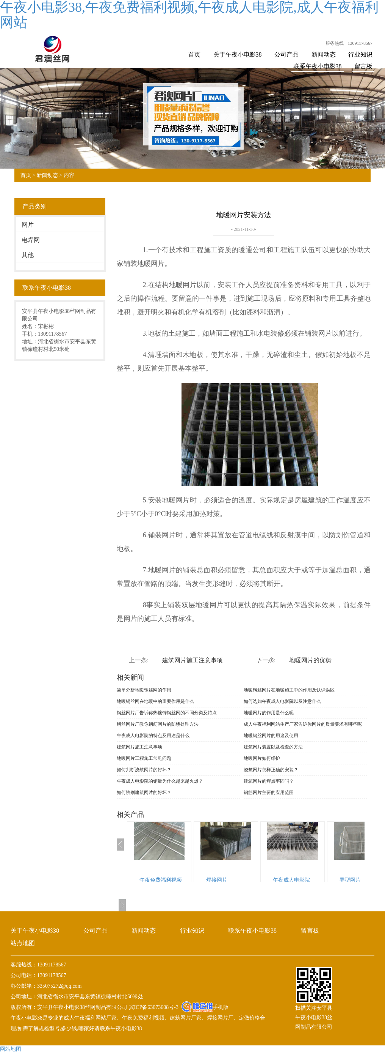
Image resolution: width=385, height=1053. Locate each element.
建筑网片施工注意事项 (192, 660)
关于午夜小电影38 (237, 54)
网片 (28, 224)
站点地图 (23, 943)
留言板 (363, 66)
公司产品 (286, 54)
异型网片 (350, 880)
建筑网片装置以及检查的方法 (273, 747)
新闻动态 (323, 54)
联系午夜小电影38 (317, 66)
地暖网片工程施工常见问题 (144, 758)
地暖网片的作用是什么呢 (269, 712)
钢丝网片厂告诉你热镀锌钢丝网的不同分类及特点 (167, 712)
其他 (28, 255)
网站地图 (10, 1049)
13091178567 (359, 43)
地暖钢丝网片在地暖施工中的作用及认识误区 (289, 690)
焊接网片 (216, 880)
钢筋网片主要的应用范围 (269, 792)
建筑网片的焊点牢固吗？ (269, 781)
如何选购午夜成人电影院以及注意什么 (282, 701)
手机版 (220, 1007)
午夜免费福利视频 (160, 880)
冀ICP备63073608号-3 (152, 1007)
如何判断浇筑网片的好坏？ (144, 769)
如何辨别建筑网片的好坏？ (144, 792)
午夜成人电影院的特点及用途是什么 (153, 735)
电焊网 (31, 240)
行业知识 (360, 54)
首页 (194, 54)
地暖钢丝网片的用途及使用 (271, 735)
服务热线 (335, 43)
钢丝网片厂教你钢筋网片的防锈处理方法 (158, 724)
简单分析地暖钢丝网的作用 (144, 690)
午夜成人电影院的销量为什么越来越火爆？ (160, 781)
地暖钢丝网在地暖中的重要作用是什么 (155, 701)
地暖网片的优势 (310, 660)
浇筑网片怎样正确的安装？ (271, 769)
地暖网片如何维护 (262, 758)
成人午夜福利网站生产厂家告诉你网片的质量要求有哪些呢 (303, 724)
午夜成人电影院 (291, 880)
